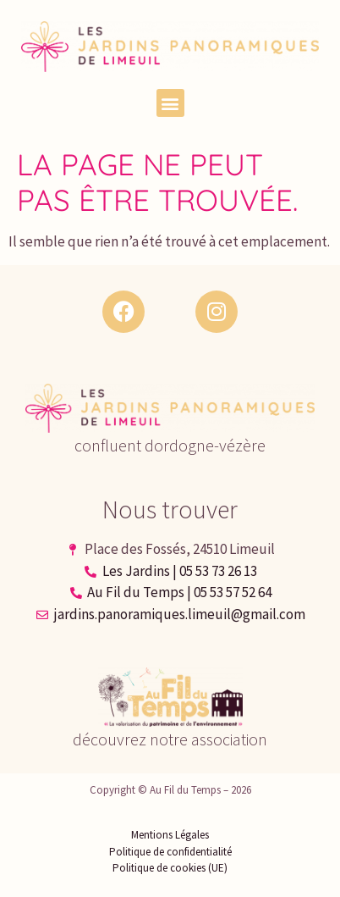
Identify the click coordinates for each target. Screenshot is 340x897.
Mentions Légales (170, 835)
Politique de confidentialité (170, 851)
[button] (170, 103)
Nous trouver (170, 509)
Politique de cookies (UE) (170, 868)
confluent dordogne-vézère (170, 445)
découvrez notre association (170, 739)
